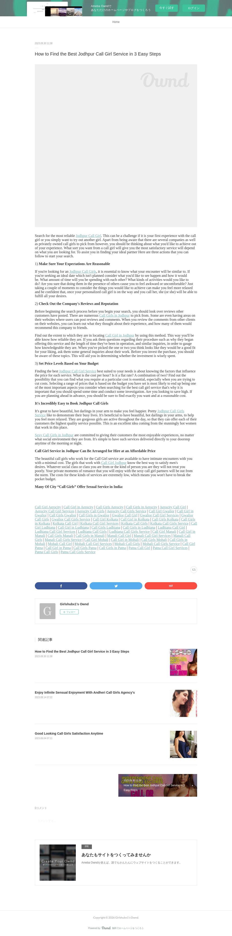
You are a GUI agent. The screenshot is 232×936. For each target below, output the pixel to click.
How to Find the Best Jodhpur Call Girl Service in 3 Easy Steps (82, 651)
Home (116, 22)
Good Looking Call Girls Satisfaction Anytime (69, 733)
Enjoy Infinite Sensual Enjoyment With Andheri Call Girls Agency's (85, 692)
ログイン (194, 8)
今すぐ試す (166, 8)
